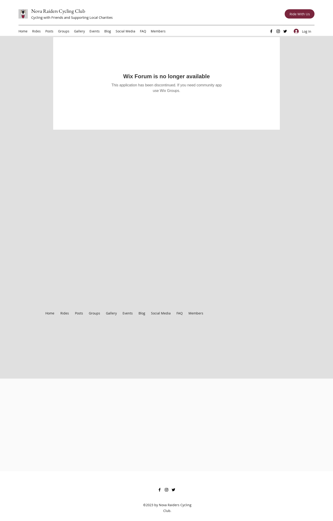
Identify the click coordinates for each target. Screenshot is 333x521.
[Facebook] (271, 31)
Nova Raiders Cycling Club (58, 11)
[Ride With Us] (299, 14)
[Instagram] (278, 31)
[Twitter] (285, 31)
